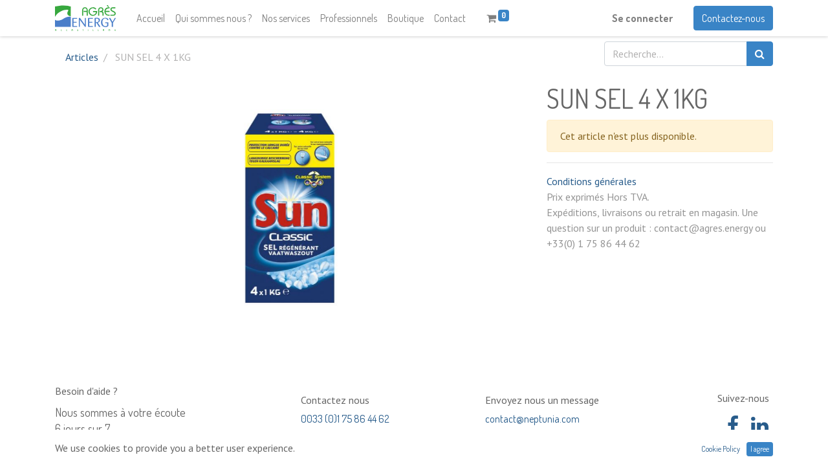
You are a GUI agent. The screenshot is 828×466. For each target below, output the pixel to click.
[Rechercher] (759, 53)
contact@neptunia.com (532, 418)
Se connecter (642, 18)
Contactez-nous (733, 18)
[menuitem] (150, 18)
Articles (81, 56)
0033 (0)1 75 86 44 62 (345, 418)
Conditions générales (592, 181)
